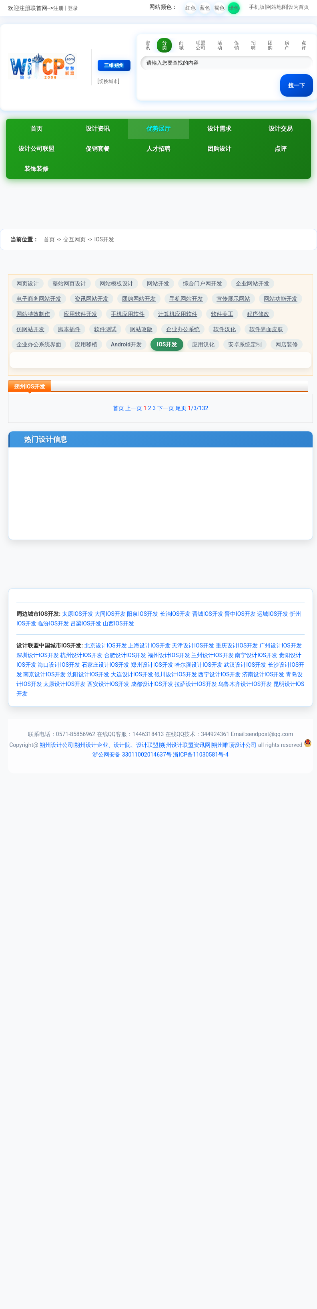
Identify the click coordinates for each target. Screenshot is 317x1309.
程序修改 (258, 314)
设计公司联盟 (36, 148)
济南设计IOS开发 (263, 674)
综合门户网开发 (202, 283)
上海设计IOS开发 (149, 645)
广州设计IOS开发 (280, 645)
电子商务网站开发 (38, 298)
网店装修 (286, 344)
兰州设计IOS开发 (212, 655)
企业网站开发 (252, 283)
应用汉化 (203, 344)
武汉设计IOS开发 (245, 665)
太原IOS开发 (77, 614)
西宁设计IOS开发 (219, 674)
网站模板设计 (116, 283)
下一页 (165, 408)
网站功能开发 (280, 298)
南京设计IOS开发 (44, 674)
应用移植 (86, 344)
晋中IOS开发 (240, 614)
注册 (58, 8)
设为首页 (298, 7)
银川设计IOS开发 (175, 674)
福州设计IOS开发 (169, 655)
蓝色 (205, 8)
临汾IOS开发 (53, 623)
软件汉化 (224, 329)
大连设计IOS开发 (132, 674)
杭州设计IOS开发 (81, 655)
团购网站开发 (139, 298)
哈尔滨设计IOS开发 (199, 665)
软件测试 (105, 329)
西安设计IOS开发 (108, 684)
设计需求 (219, 128)
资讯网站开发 (91, 298)
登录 (73, 8)
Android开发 (126, 344)
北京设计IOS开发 (105, 645)
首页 (36, 128)
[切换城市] (108, 81)
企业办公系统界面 (38, 344)
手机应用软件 (127, 314)
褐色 (219, 8)
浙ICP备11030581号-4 (200, 754)
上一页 (133, 408)
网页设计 (27, 283)
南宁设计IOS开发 (256, 655)
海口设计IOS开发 (59, 665)
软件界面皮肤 (266, 329)
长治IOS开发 (175, 614)
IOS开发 (104, 239)
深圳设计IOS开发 (37, 655)
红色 (190, 8)
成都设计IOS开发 (152, 684)
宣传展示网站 (233, 298)
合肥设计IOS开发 (125, 655)
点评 (281, 148)
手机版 (257, 7)
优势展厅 (158, 128)
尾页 (181, 408)
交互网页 (74, 239)
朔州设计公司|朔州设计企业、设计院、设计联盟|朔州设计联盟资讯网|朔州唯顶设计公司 (148, 745)
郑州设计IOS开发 (152, 665)
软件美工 (222, 314)
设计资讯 (98, 128)
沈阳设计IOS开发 (88, 674)
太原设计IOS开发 (64, 684)
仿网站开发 (30, 329)
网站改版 (141, 329)
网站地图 (276, 7)
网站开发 (158, 283)
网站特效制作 (33, 314)
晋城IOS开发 (207, 614)
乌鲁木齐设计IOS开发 (245, 684)
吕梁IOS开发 (86, 623)
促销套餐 (98, 148)
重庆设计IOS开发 (237, 645)
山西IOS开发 (118, 623)
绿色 (234, 8)
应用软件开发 (80, 314)
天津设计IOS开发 (193, 645)
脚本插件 (69, 329)
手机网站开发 (186, 298)
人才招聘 (158, 148)
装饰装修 (36, 168)
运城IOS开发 (272, 614)
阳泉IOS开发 (142, 614)
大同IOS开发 (110, 614)
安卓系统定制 (245, 344)
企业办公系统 (183, 329)
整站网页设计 (69, 283)
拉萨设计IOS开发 (196, 684)
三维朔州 (114, 65)
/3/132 (198, 408)
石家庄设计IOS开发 (106, 665)
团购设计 (219, 148)
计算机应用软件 (177, 314)
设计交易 (281, 128)
